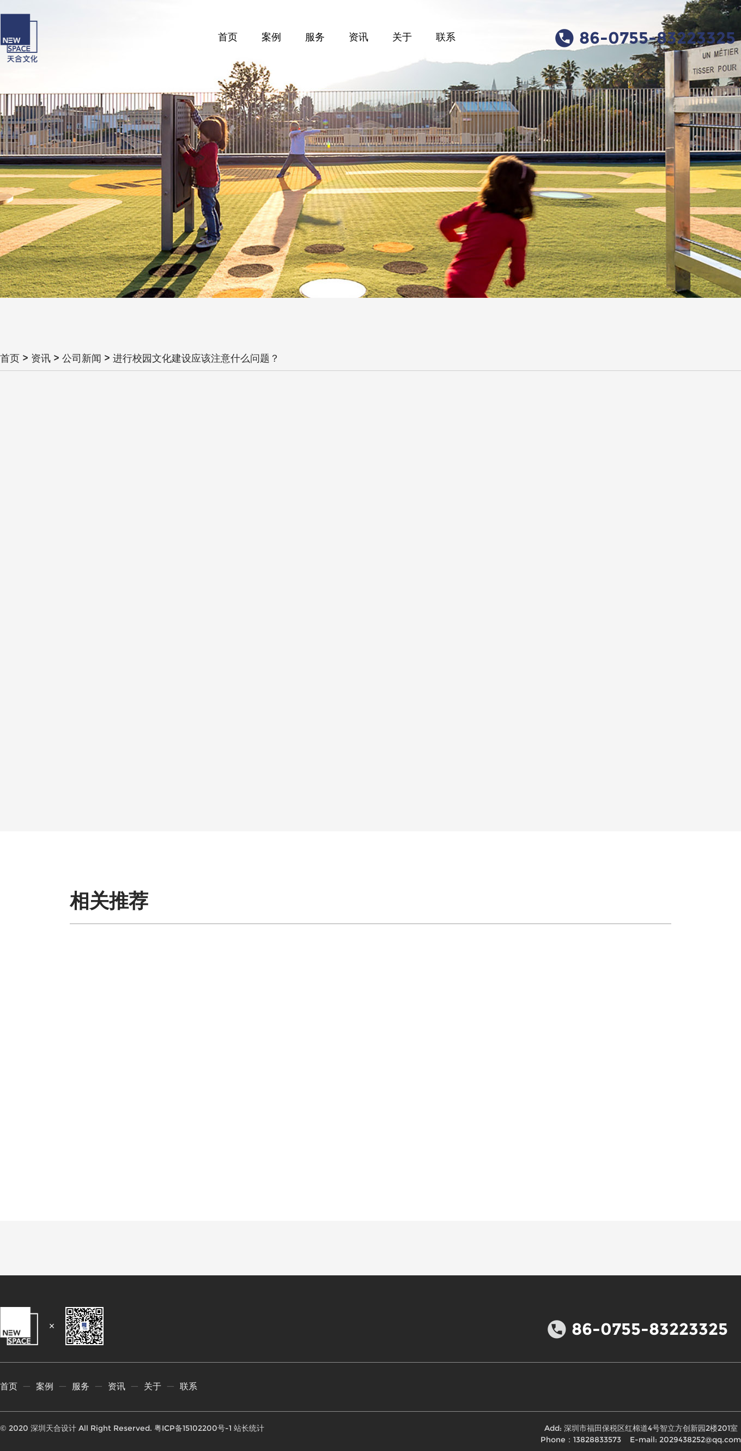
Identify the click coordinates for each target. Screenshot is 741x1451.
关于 (402, 37)
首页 (228, 37)
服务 (315, 37)
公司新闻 (81, 358)
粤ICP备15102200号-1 (193, 1428)
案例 (271, 37)
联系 (445, 37)
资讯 (358, 37)
